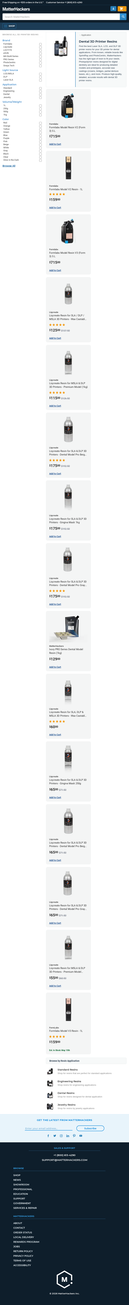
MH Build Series (10, 56)
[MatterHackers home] (64, 1279)
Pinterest (74, 1136)
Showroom (21, 1184)
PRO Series (8, 59)
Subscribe (90, 1128)
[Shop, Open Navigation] (9, 26)
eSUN (6, 53)
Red (5, 122)
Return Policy (23, 1251)
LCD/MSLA (8, 73)
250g (5, 108)
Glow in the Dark (11, 160)
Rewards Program (26, 1241)
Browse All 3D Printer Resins (21, 34)
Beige (6, 144)
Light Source (10, 70)
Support (19, 1198)
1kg (5, 114)
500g (5, 111)
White (6, 147)
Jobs (16, 1246)
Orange (6, 126)
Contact (19, 1227)
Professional (22, 1189)
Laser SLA (8, 79)
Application (86, 35)
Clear (5, 157)
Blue (5, 135)
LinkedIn (68, 1136)
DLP (5, 76)
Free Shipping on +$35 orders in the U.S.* (23, 2)
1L (4, 105)
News (17, 1179)
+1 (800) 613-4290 (73, 2)
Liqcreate (7, 47)
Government (22, 1203)
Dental (6, 94)
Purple (6, 138)
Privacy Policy (23, 1255)
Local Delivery (23, 1237)
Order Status (22, 1232)
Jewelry (7, 97)
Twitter (55, 1136)
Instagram (61, 1136)
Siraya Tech (8, 65)
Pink (5, 141)
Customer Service (55, 2)
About (17, 1223)
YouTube (81, 1136)
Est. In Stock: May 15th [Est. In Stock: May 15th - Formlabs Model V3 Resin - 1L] (59, 1050)
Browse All (9, 165)
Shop (16, 1175)
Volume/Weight (12, 101)
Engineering (8, 91)
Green (6, 132)
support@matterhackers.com (64, 1160)
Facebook (48, 1136)
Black (6, 153)
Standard (7, 88)
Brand (6, 40)
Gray (5, 150)
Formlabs (7, 44)
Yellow (6, 129)
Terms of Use (22, 1260)
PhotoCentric (9, 62)
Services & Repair (25, 1207)
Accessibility (22, 1265)
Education (20, 1193)
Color (6, 119)
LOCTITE (7, 50)
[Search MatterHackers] (123, 16)
